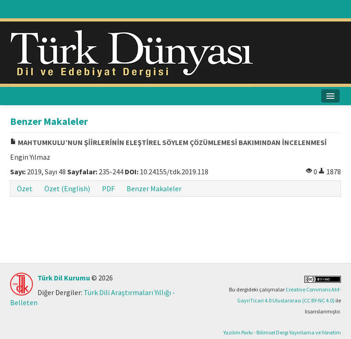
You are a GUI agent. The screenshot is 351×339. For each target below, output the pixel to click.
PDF (108, 188)
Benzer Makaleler (154, 188)
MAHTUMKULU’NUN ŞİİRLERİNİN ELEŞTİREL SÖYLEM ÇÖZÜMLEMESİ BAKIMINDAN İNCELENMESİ (168, 142)
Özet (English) (67, 188)
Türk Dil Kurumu (63, 277)
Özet (24, 188)
